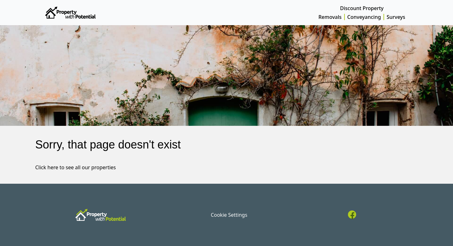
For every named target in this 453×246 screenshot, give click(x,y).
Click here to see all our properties (75, 167)
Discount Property (361, 8)
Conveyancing (364, 17)
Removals (330, 17)
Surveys (396, 17)
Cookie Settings (229, 214)
